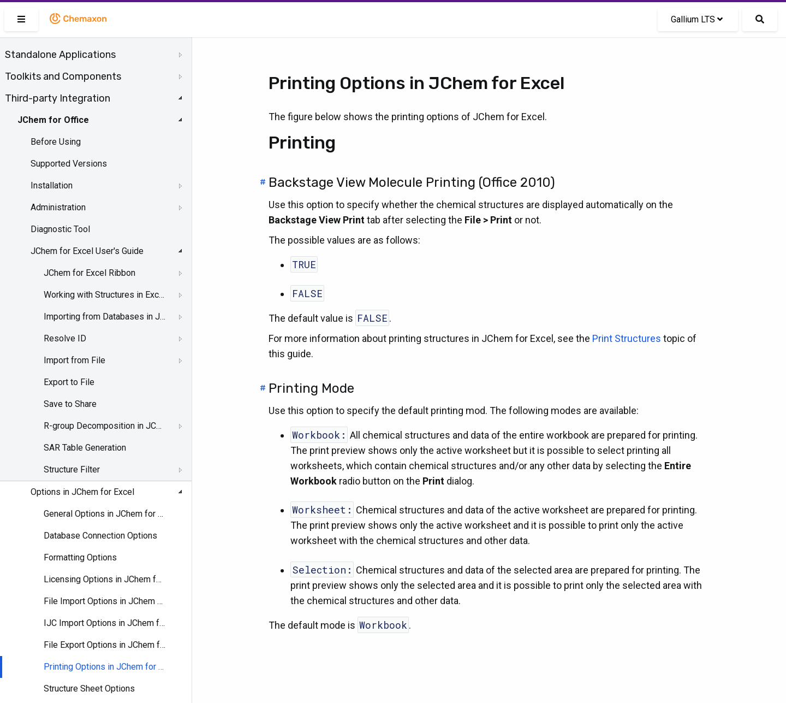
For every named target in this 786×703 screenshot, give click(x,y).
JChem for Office (53, 120)
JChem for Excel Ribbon (89, 273)
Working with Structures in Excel (104, 295)
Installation (52, 185)
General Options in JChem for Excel (104, 514)
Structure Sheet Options (89, 688)
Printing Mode (311, 388)
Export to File (69, 382)
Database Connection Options (100, 535)
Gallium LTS (697, 19)
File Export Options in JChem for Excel (104, 645)
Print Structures (626, 338)
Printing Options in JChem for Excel (104, 666)
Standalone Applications (60, 55)
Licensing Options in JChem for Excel (104, 579)
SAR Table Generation (85, 447)
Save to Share (70, 404)
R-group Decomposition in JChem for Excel (104, 426)
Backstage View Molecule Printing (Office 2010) (412, 182)
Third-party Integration (57, 98)
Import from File (74, 360)
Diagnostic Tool (60, 229)
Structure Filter (72, 469)
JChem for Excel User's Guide (87, 251)
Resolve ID (65, 338)
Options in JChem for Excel (82, 492)
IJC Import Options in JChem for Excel (104, 623)
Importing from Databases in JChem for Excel (104, 316)
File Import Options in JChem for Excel (104, 601)
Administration (58, 207)
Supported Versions (69, 163)
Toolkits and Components (63, 76)
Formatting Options (80, 557)
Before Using (56, 142)
